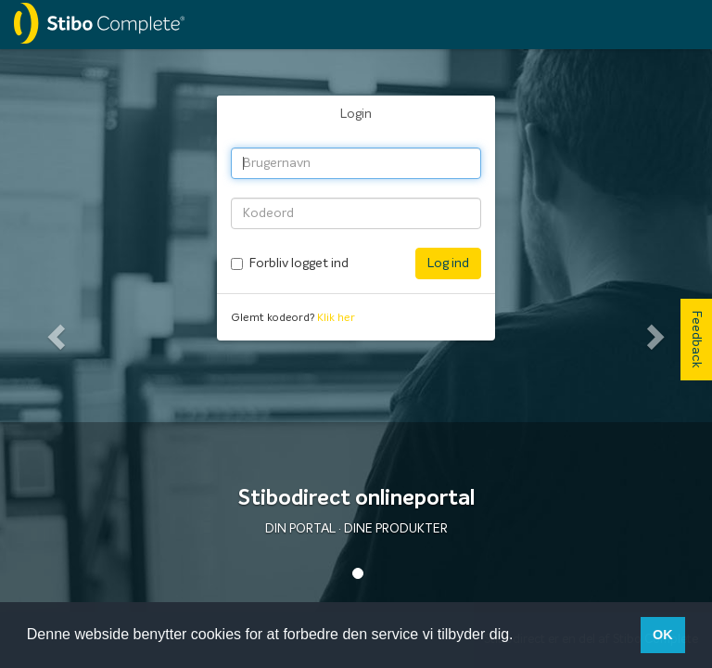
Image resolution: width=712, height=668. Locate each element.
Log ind (448, 263)
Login (356, 114)
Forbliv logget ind (299, 263)
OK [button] (663, 634)
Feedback (696, 339)
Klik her (336, 318)
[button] (53, 330)
